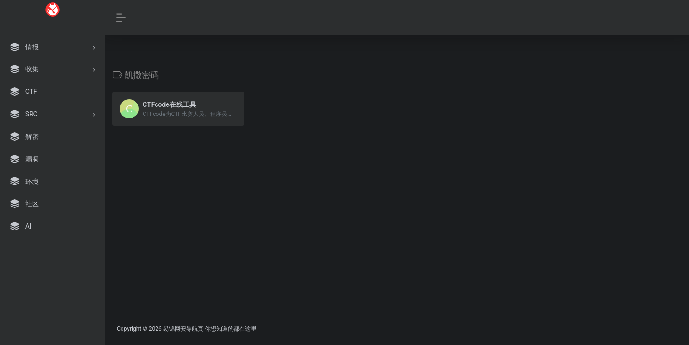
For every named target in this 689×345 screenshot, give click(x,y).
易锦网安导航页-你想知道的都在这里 (209, 328)
